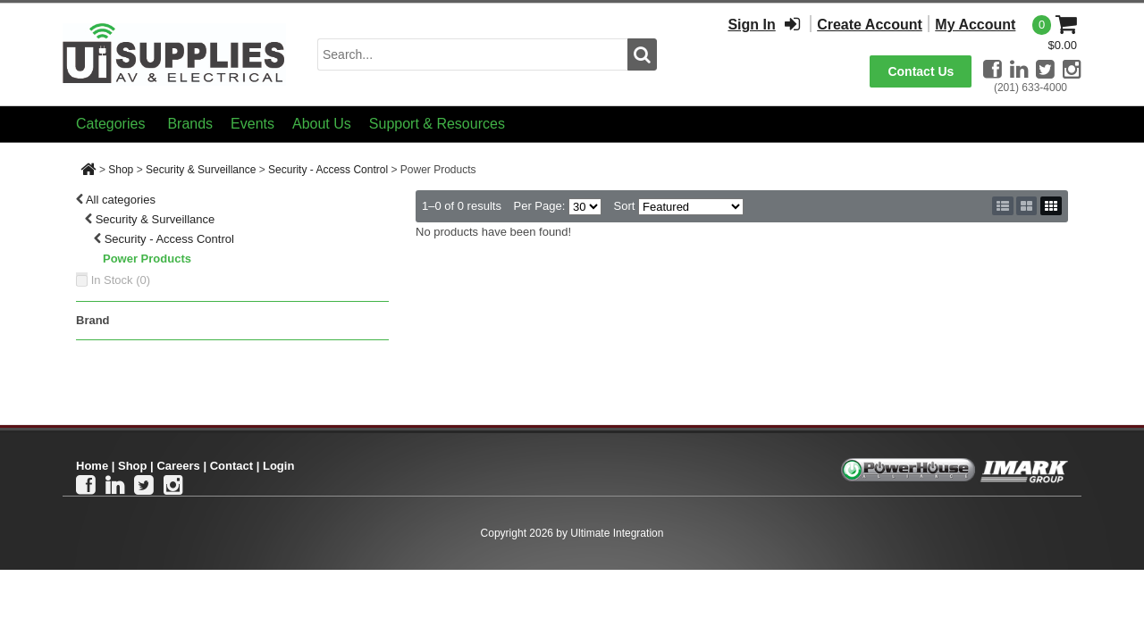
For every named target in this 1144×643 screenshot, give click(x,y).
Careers (177, 465)
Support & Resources (437, 123)
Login (278, 465)
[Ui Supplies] (174, 53)
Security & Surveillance (201, 169)
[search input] (472, 54)
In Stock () (121, 280)
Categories (110, 123)
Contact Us (920, 71)
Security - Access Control (328, 169)
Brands (190, 123)
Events (252, 123)
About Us (321, 123)
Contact (231, 465)
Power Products (147, 258)
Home (92, 465)
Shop (120, 169)
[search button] (642, 54)
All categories (121, 199)
